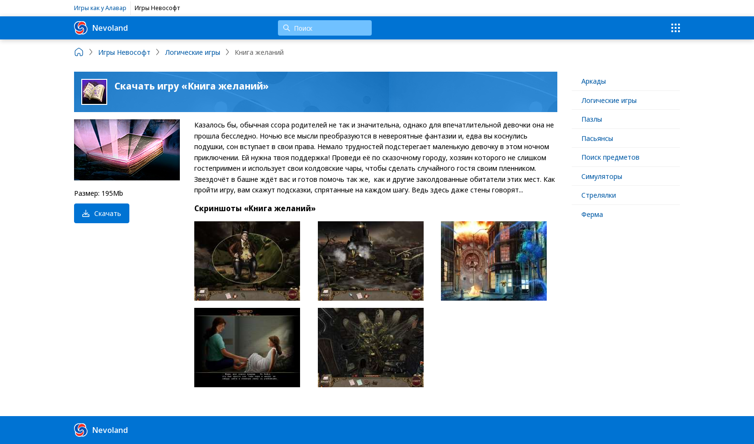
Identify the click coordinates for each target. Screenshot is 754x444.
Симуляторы (601, 176)
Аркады (593, 81)
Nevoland (101, 28)
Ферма (592, 214)
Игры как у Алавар (100, 7)
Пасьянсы (597, 138)
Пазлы (591, 119)
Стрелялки (598, 195)
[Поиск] (325, 28)
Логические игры (609, 100)
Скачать (101, 213)
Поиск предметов (610, 157)
